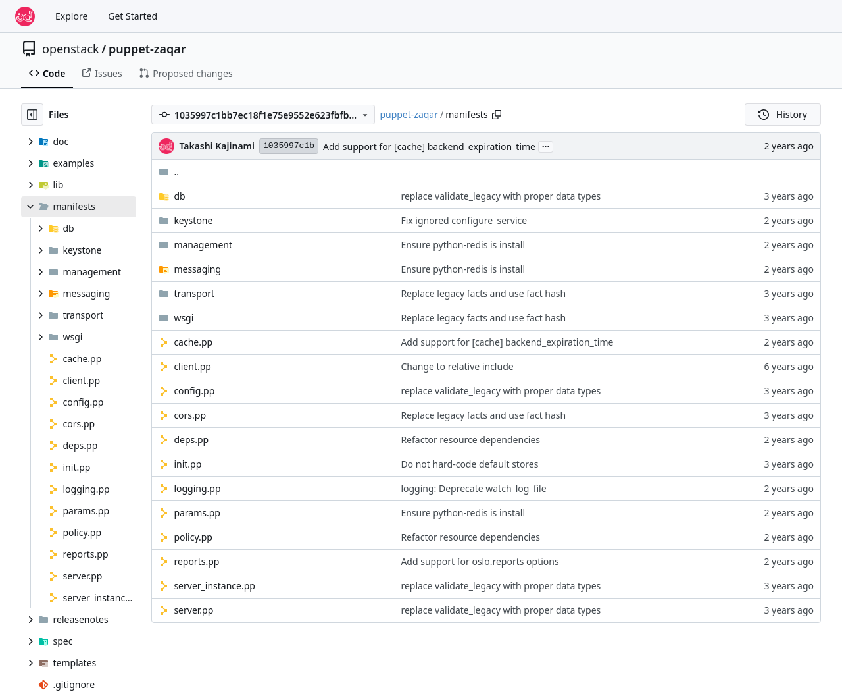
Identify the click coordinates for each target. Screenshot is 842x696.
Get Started (132, 16)
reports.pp (196, 561)
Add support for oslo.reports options (479, 561)
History (782, 114)
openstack (70, 48)
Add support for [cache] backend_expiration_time (429, 146)
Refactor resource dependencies (470, 439)
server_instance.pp (214, 585)
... (546, 145)
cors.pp (190, 415)
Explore (71, 16)
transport (194, 293)
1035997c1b (288, 146)
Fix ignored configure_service (464, 220)
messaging (197, 269)
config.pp (194, 391)
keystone (193, 220)
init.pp (187, 464)
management (203, 244)
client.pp (192, 366)
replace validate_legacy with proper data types (501, 196)
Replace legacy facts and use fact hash (483, 293)
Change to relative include (457, 366)
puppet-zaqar (147, 48)
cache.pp (193, 342)
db (179, 196)
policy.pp (193, 537)
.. (169, 171)
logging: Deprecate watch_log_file (473, 488)
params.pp (197, 512)
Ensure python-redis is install (463, 244)
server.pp (193, 610)
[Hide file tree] (32, 114)
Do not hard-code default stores (469, 464)
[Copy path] (496, 114)
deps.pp (191, 439)
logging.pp (197, 488)
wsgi (183, 317)
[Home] (25, 16)
